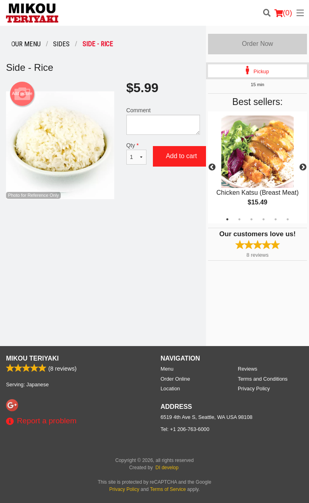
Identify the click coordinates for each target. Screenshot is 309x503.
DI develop (166, 467)
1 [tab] (227, 219)
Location (170, 388)
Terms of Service (168, 489)
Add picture (22, 94)
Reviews (247, 369)
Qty (136, 153)
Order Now (257, 43)
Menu (167, 369)
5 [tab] (276, 219)
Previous (212, 167)
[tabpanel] (257, 167)
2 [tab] (239, 219)
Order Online (175, 379)
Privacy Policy (254, 388)
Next (303, 167)
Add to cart (181, 156)
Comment (163, 121)
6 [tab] (288, 219)
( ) (283, 13)
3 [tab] (251, 219)
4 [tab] (264, 219)
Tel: (185, 429)
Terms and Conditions (263, 379)
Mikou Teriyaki (32, 358)
